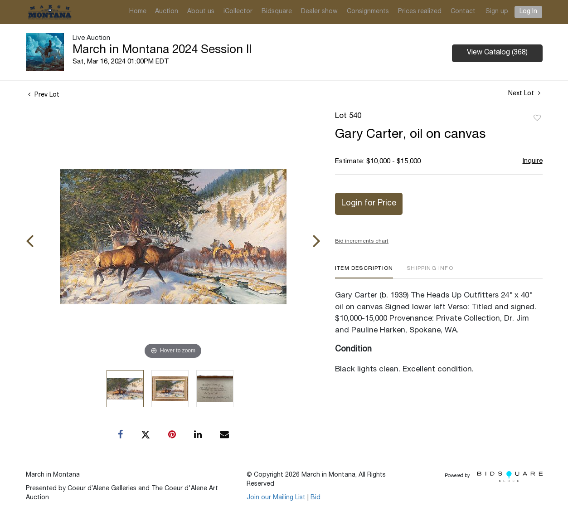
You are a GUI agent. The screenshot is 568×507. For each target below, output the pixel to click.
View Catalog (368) (497, 53)
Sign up (496, 12)
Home (137, 12)
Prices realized (420, 12)
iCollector (237, 12)
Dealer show (319, 12)
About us (200, 12)
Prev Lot (43, 95)
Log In (528, 12)
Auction (166, 12)
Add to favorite (537, 118)
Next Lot (524, 93)
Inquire (533, 161)
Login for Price (368, 204)
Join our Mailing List (276, 498)
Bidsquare (277, 12)
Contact (463, 12)
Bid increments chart (361, 241)
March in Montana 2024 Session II (162, 50)
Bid (315, 498)
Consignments (368, 12)
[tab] (364, 271)
